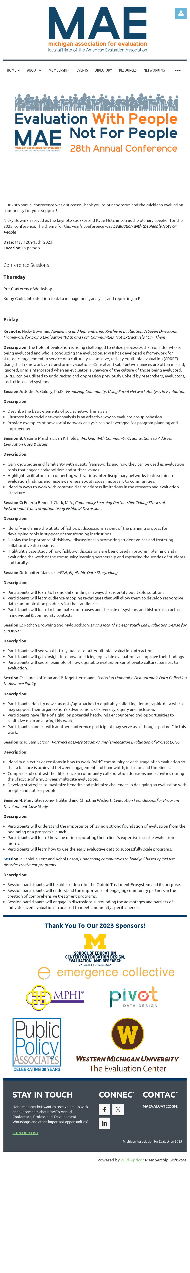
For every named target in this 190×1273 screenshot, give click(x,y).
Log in (181, 13)
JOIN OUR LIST (25, 1132)
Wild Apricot (132, 1159)
